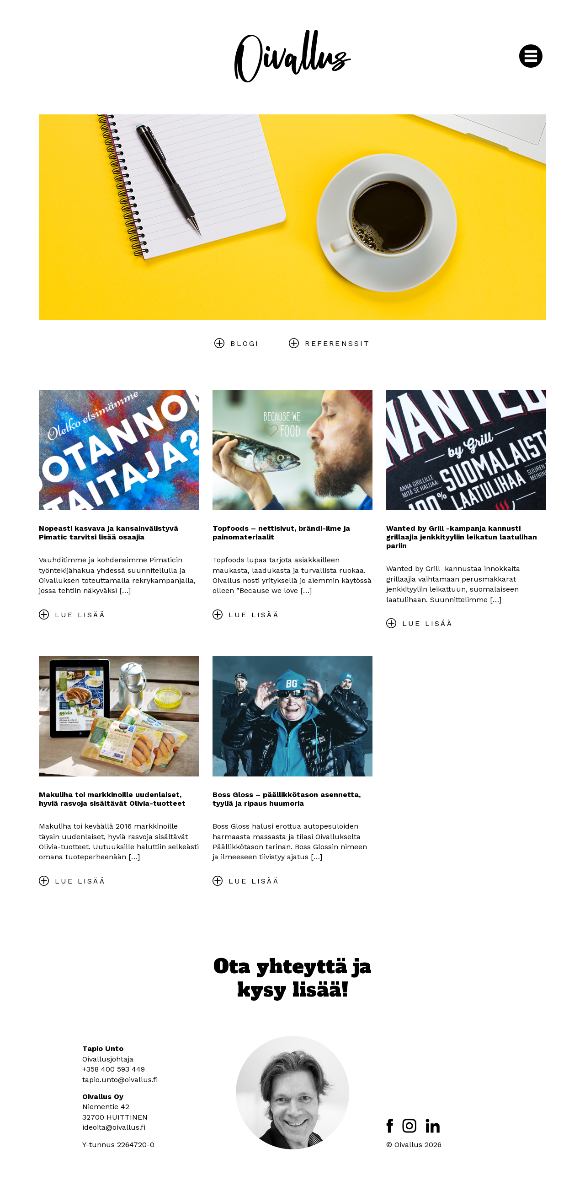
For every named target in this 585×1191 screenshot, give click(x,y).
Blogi (244, 343)
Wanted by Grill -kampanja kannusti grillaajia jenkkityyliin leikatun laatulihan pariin (461, 537)
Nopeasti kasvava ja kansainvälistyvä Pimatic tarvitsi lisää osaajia (108, 532)
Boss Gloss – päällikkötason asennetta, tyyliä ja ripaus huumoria (287, 799)
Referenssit (337, 343)
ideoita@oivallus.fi (113, 1127)
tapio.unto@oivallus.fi (120, 1079)
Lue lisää (80, 614)
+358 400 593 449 (113, 1069)
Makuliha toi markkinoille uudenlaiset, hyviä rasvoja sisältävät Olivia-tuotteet (112, 799)
